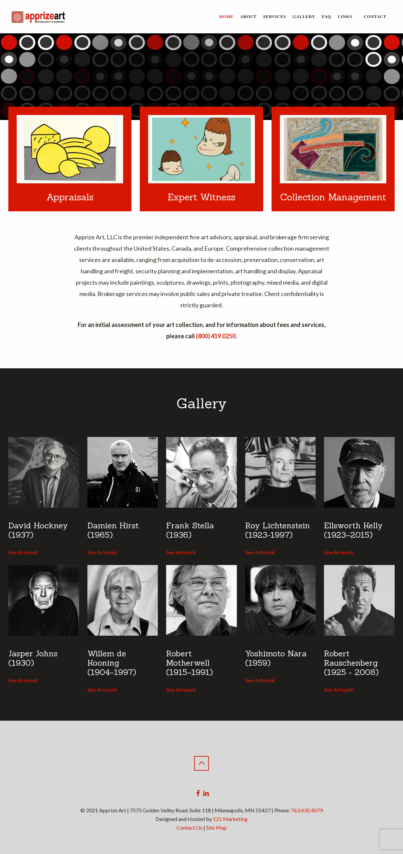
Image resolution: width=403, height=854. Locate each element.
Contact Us (189, 827)
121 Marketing (230, 819)
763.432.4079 (307, 810)
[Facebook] (198, 793)
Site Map (216, 827)
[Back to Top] (201, 763)
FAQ (326, 16)
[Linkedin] (206, 793)
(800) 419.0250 (216, 336)
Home (226, 16)
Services (274, 16)
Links (345, 16)
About (248, 16)
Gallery (304, 16)
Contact (375, 16)
